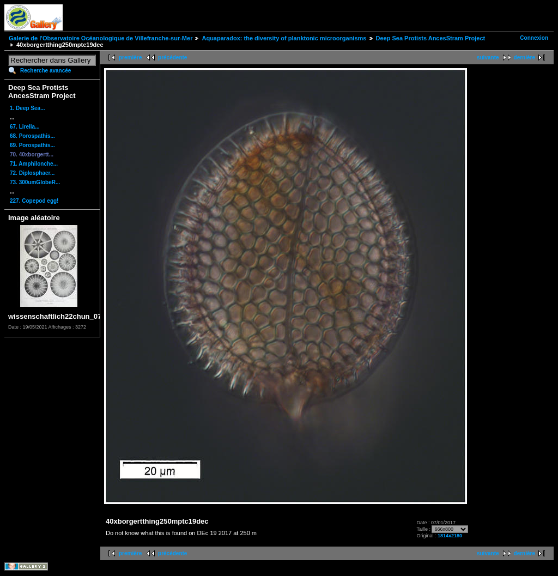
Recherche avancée (45, 71)
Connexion (534, 38)
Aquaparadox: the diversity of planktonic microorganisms (284, 38)
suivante (488, 57)
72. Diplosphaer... (32, 173)
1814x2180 (450, 535)
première (130, 57)
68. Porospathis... (32, 136)
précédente (172, 57)
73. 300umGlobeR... (35, 182)
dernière (524, 57)
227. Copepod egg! (34, 201)
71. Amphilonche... (34, 164)
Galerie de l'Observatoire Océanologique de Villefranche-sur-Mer (100, 38)
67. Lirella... (24, 127)
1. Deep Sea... (27, 108)
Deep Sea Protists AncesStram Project (431, 38)
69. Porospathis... (32, 145)
